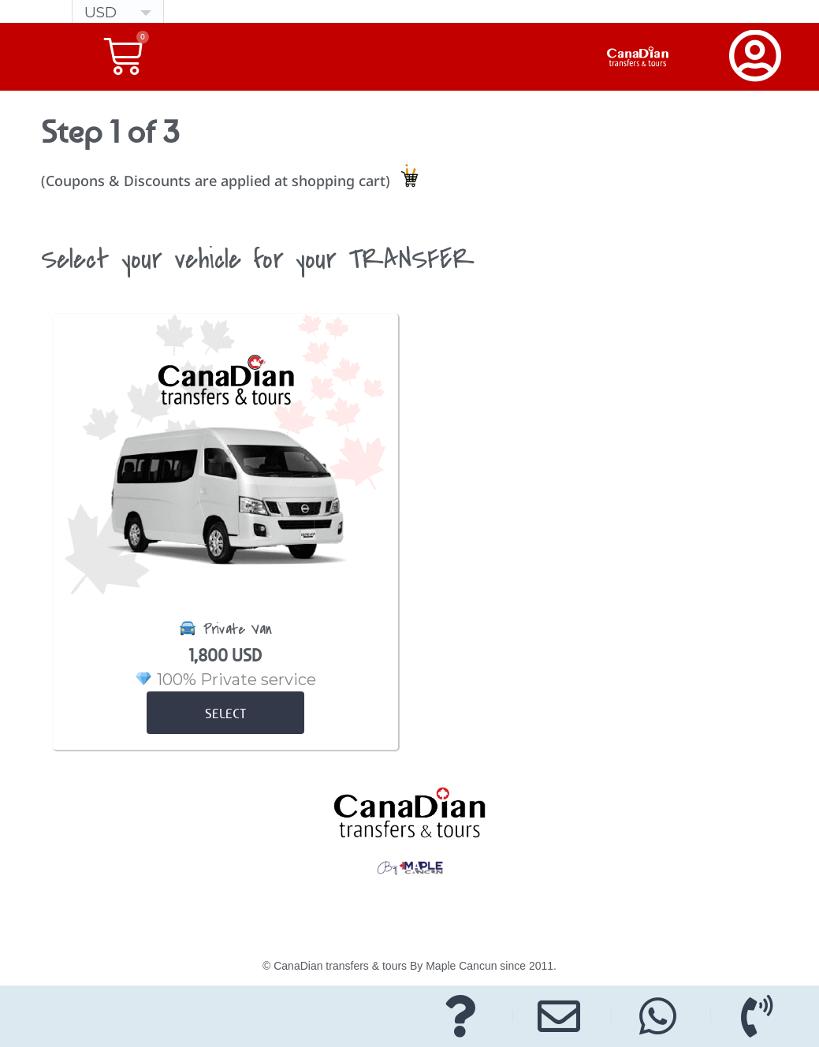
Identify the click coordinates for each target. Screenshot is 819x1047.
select (225, 713)
